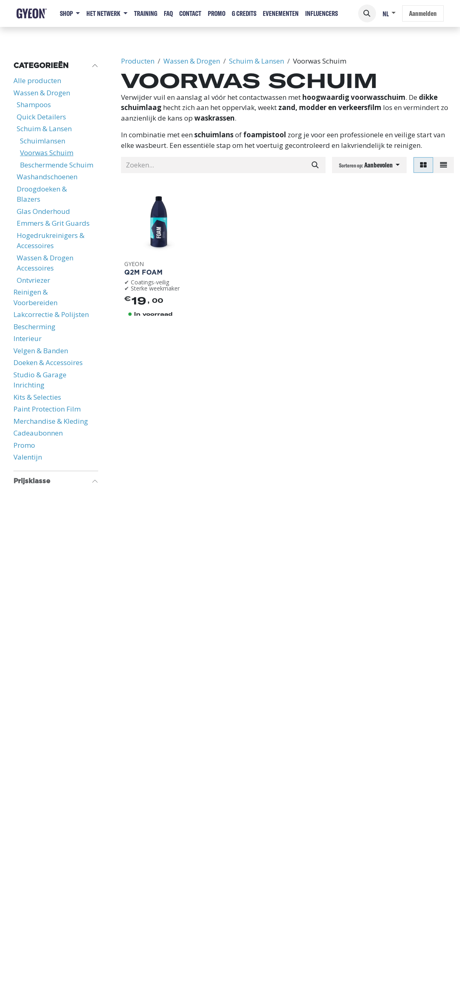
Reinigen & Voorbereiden (35, 297)
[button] (367, 13)
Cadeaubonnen (38, 433)
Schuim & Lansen (44, 128)
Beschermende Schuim (56, 164)
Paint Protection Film (47, 409)
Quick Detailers (41, 116)
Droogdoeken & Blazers (42, 194)
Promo (24, 445)
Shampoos (34, 104)
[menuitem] (70, 13)
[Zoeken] (315, 165)
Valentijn (27, 457)
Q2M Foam (143, 272)
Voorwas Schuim (46, 152)
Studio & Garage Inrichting (39, 380)
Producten (137, 61)
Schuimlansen (42, 140)
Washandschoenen (47, 176)
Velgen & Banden (40, 350)
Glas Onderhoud (43, 211)
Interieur (27, 338)
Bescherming (34, 326)
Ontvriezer (33, 280)
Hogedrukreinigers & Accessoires (50, 241)
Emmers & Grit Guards (53, 223)
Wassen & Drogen (41, 92)
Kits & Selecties (37, 397)
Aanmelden (423, 13)
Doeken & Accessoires (48, 362)
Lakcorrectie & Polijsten (51, 314)
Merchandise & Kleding (50, 421)
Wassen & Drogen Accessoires (45, 263)
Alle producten (37, 80)
